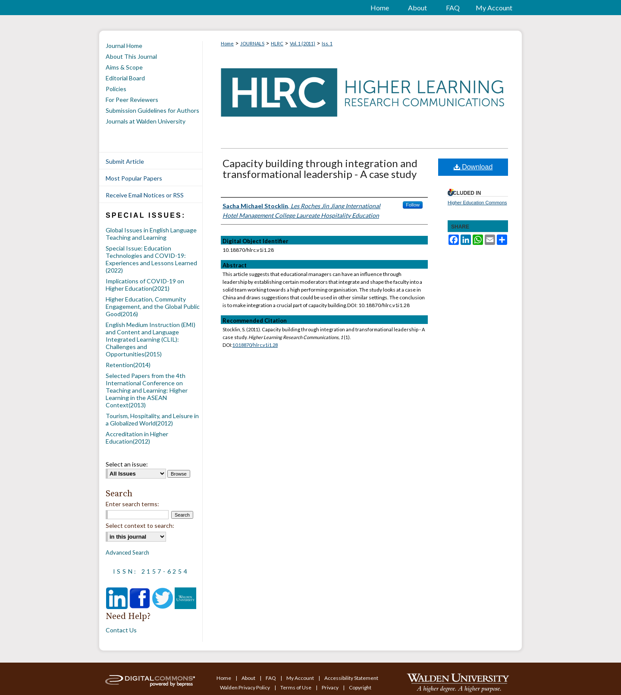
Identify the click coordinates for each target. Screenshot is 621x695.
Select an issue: (127, 464)
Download (473, 167)
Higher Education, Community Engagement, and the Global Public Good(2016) (153, 306)
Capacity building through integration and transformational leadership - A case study (320, 168)
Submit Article (125, 161)
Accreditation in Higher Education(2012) (137, 437)
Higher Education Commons (477, 202)
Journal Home (124, 45)
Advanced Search (127, 552)
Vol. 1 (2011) (302, 43)
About (249, 678)
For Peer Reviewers (132, 99)
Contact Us (121, 630)
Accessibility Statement (351, 678)
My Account (300, 678)
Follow (413, 204)
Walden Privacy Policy (245, 687)
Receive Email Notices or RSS (145, 195)
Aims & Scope (124, 67)
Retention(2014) (128, 364)
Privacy (330, 687)
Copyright (360, 687)
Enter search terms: (132, 504)
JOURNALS (252, 43)
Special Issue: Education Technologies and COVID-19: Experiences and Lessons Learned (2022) (151, 259)
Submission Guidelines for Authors (152, 110)
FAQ (271, 678)
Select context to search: (140, 525)
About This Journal (131, 56)
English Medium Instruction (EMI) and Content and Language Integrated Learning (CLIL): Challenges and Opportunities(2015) (150, 339)
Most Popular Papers (134, 178)
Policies (116, 88)
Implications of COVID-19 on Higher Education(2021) (145, 284)
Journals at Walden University (145, 121)
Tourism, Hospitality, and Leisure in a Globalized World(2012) (152, 419)
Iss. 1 (327, 43)
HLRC (277, 43)
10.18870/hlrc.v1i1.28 (255, 345)
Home (227, 43)
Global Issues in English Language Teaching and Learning (151, 233)
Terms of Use (296, 687)
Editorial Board (125, 78)
